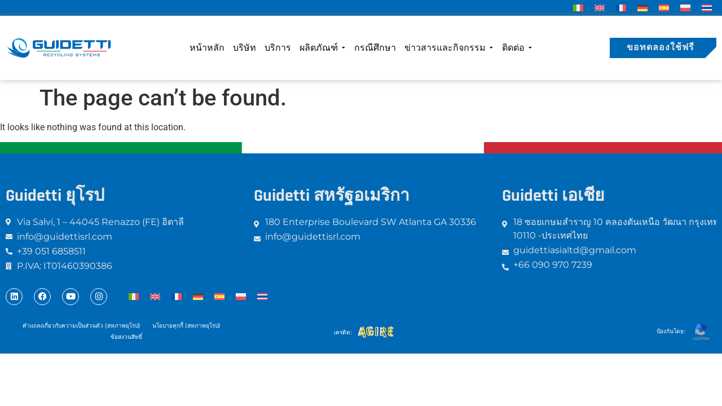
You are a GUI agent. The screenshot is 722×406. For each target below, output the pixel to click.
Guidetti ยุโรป (55, 195)
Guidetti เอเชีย (553, 195)
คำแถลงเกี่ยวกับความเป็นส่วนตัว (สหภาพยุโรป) (81, 325)
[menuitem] (578, 7)
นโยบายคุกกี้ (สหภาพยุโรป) (186, 325)
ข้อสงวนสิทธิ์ (127, 336)
